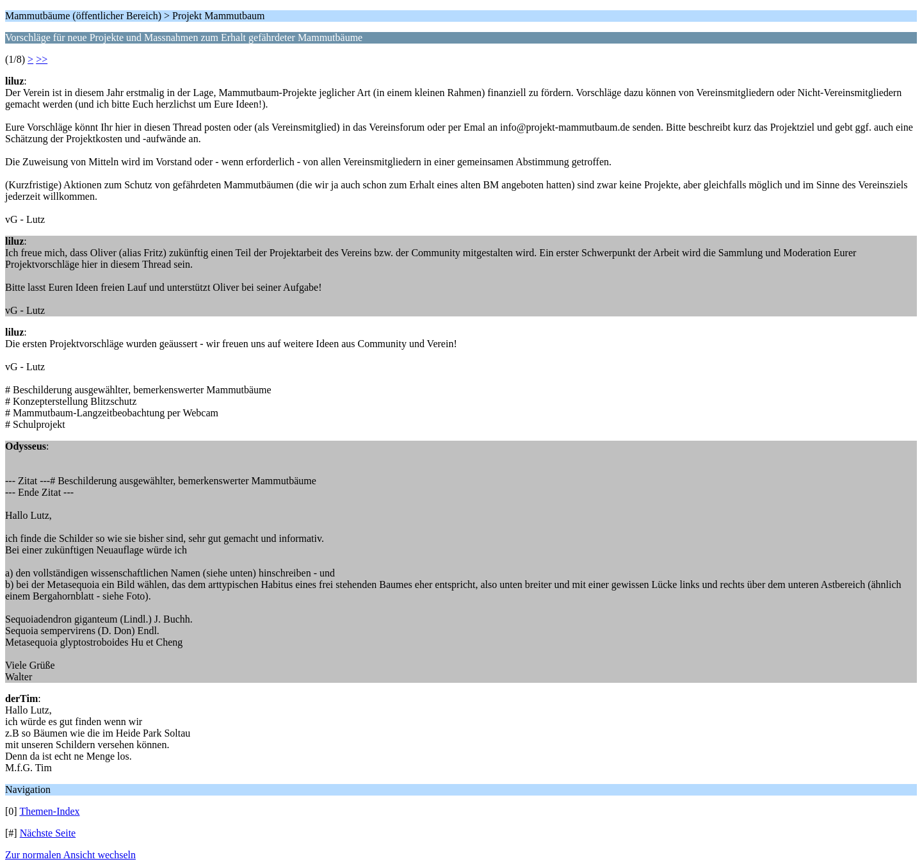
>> (41, 59)
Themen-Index (49, 811)
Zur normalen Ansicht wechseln (70, 854)
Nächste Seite (48, 833)
